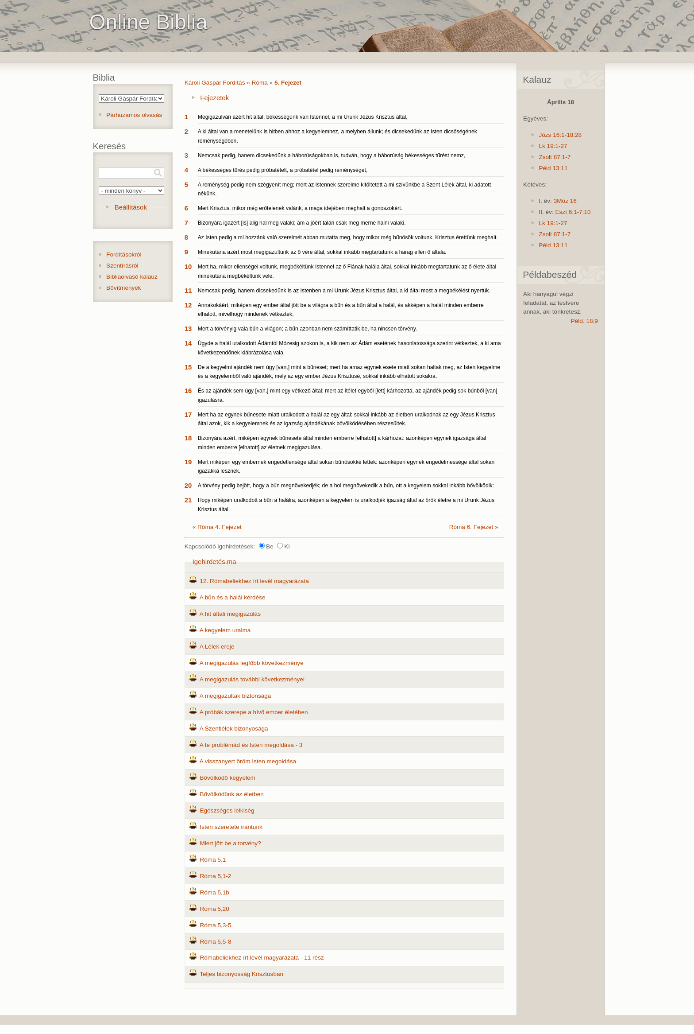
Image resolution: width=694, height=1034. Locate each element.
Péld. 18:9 (584, 321)
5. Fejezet (287, 82)
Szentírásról (122, 265)
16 (188, 390)
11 (188, 290)
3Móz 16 (565, 201)
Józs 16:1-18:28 (560, 135)
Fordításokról (123, 254)
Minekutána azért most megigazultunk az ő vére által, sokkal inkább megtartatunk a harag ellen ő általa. (322, 252)
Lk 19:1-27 (553, 146)
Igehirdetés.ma (214, 561)
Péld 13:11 (553, 168)
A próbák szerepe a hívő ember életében (254, 712)
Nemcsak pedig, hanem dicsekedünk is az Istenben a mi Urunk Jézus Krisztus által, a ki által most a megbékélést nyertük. (344, 291)
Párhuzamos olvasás (134, 115)
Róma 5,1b (214, 892)
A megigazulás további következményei (252, 679)
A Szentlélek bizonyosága (234, 728)
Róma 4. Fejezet (219, 527)
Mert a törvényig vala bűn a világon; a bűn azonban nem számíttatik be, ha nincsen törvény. (307, 329)
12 (188, 305)
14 (188, 343)
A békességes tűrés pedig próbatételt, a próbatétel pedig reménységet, (283, 170)
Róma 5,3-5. (216, 925)
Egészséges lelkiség (227, 810)
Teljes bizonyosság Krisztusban (241, 974)
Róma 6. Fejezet (471, 527)
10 (188, 266)
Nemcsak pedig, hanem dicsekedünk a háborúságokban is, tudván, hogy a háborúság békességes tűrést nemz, (332, 155)
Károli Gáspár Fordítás (215, 82)
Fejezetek (214, 97)
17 (188, 414)
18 (188, 438)
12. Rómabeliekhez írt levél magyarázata (254, 581)
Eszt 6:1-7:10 (572, 212)
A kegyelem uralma (225, 630)
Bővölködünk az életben (231, 794)
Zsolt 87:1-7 (555, 157)
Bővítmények (123, 287)
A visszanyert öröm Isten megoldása (248, 761)
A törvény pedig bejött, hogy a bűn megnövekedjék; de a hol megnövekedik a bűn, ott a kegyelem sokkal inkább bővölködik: (346, 485)
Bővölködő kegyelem (227, 777)
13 (188, 328)
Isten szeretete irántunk (231, 827)
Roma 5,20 (214, 909)
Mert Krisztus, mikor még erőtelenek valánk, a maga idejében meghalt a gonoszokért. (300, 208)
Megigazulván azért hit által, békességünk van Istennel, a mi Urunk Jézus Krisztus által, (303, 117)
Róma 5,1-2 (215, 876)
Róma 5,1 (213, 859)
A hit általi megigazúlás (230, 613)
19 (188, 462)
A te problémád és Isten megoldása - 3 (251, 745)
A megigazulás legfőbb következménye (252, 663)
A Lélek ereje (217, 646)
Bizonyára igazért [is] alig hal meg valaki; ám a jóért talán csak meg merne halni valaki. (302, 223)
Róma (260, 82)
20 (188, 485)
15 (188, 367)
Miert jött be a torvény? (230, 843)
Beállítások (131, 207)
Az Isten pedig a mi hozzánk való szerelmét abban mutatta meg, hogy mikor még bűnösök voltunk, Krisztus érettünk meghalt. (348, 237)
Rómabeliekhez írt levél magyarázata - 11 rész (262, 957)
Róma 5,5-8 (215, 941)
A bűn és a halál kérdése (233, 597)
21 (188, 500)
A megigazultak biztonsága (235, 695)
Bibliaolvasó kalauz (132, 276)
